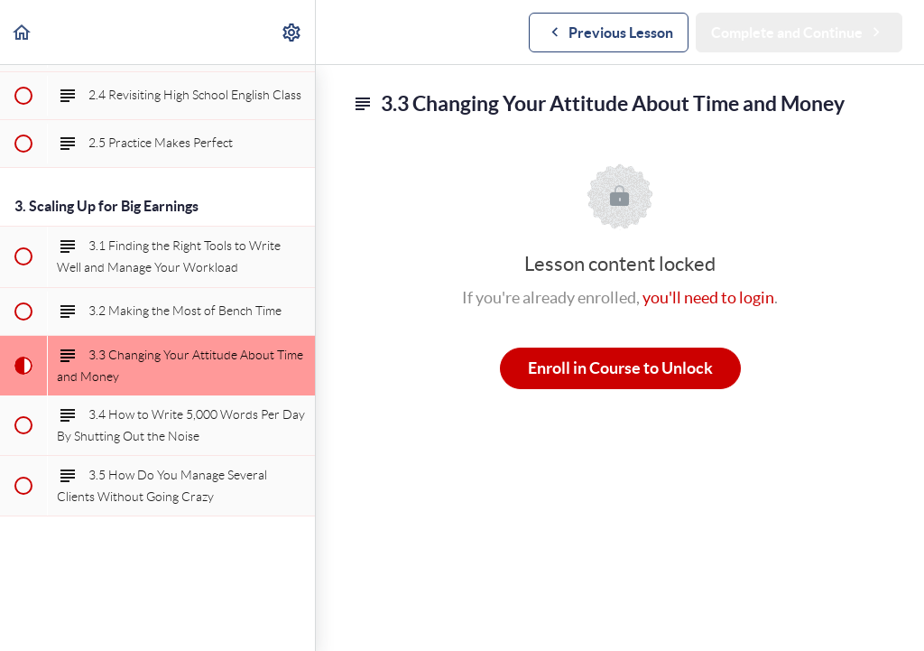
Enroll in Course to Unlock (620, 367)
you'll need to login (708, 297)
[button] (22, 32)
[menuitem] (292, 32)
